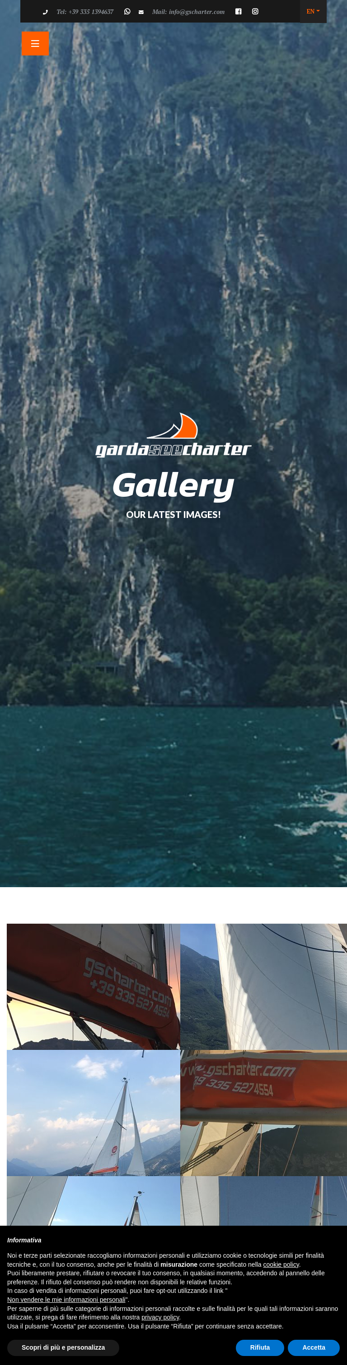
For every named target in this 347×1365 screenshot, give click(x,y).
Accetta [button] (313, 1347)
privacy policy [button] (160, 1317)
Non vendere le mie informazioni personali (66, 1299)
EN (310, 11)
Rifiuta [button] (260, 1347)
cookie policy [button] (281, 1264)
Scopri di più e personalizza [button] (63, 1347)
